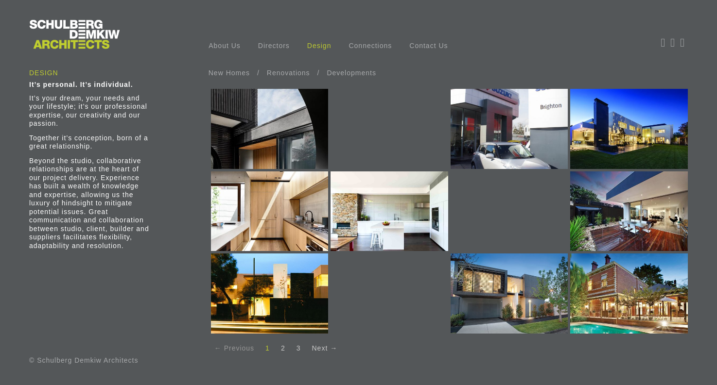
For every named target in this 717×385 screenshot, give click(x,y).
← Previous (234, 348)
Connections (370, 46)
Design (319, 46)
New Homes (229, 73)
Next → (325, 348)
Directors (274, 46)
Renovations (288, 73)
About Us (225, 46)
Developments (351, 73)
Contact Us (428, 46)
